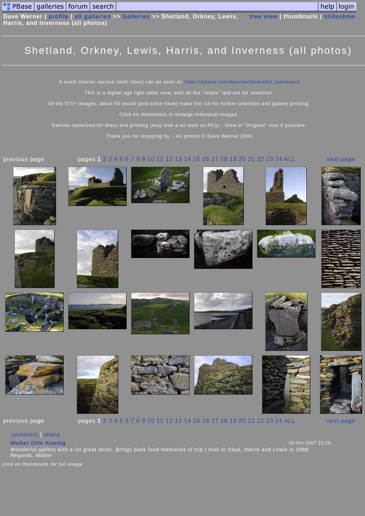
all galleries (93, 16)
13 (178, 159)
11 (160, 159)
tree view (263, 16)
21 (251, 159)
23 (269, 159)
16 (205, 159)
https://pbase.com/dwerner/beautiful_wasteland (242, 82)
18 (224, 159)
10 (151, 159)
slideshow (339, 16)
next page (340, 159)
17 (214, 159)
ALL (289, 159)
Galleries (136, 16)
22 (260, 159)
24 (279, 159)
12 (169, 159)
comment (25, 434)
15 (196, 159)
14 (187, 159)
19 (233, 159)
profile (58, 16)
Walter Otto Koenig (38, 443)
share (52, 434)
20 (242, 159)
